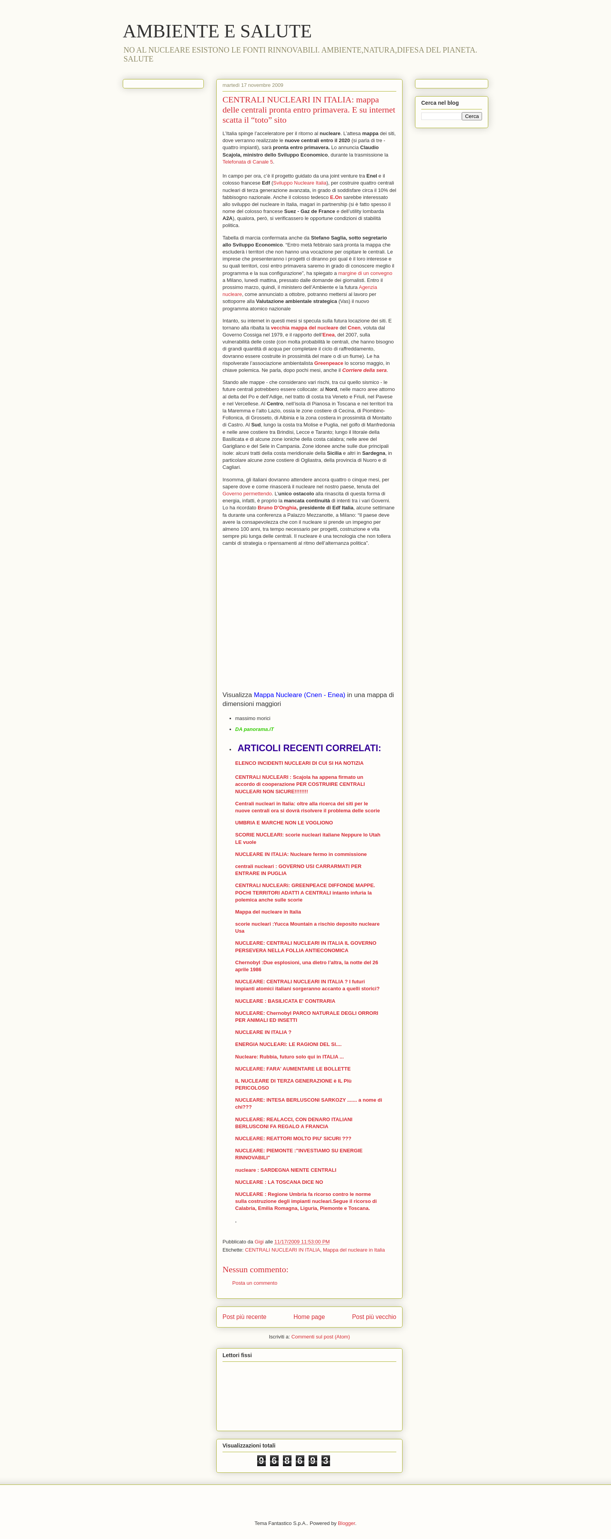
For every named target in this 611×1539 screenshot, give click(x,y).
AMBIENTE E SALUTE (217, 31)
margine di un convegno (365, 273)
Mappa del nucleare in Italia (268, 912)
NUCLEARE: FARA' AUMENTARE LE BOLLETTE (293, 1069)
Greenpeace (328, 363)
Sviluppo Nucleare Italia (300, 183)
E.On (336, 197)
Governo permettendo (247, 494)
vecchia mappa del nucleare (304, 328)
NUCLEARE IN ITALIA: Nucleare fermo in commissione (301, 854)
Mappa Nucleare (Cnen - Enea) (299, 695)
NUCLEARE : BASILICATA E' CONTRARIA (285, 1001)
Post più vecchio (374, 1317)
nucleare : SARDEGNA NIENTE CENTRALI (286, 1170)
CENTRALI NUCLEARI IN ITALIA (282, 1250)
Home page (309, 1317)
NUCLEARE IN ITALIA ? (263, 1032)
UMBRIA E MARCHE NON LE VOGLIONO (284, 823)
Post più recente (245, 1317)
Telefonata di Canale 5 (248, 162)
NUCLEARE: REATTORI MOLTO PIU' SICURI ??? (293, 1138)
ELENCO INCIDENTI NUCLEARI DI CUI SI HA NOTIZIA (299, 763)
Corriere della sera (364, 370)
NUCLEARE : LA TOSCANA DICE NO (279, 1182)
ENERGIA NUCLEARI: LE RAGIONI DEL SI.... (288, 1044)
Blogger (346, 1523)
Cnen (354, 328)
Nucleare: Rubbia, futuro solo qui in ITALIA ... (289, 1057)
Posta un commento (254, 1283)
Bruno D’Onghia (277, 508)
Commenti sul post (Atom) (320, 1337)
